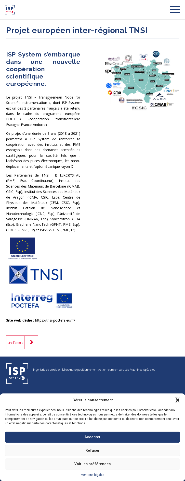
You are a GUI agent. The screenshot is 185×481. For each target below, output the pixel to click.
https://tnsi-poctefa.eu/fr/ (55, 320)
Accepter (92, 437)
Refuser (92, 450)
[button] (177, 400)
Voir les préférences (92, 464)
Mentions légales (92, 475)
